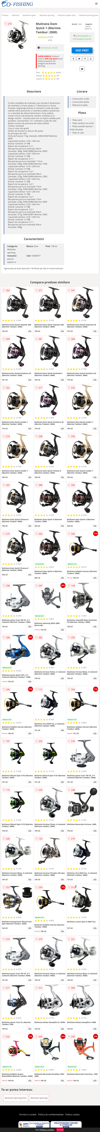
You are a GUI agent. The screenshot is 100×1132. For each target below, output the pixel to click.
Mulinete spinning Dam (88, 15)
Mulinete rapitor (29, 15)
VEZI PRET (82, 50)
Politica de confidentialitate (51, 1114)
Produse (5, 15)
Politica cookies (72, 1114)
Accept (60, 1129)
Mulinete (15, 15)
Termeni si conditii (27, 1114)
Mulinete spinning (47, 15)
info (29, 331)
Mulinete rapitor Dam (67, 15)
